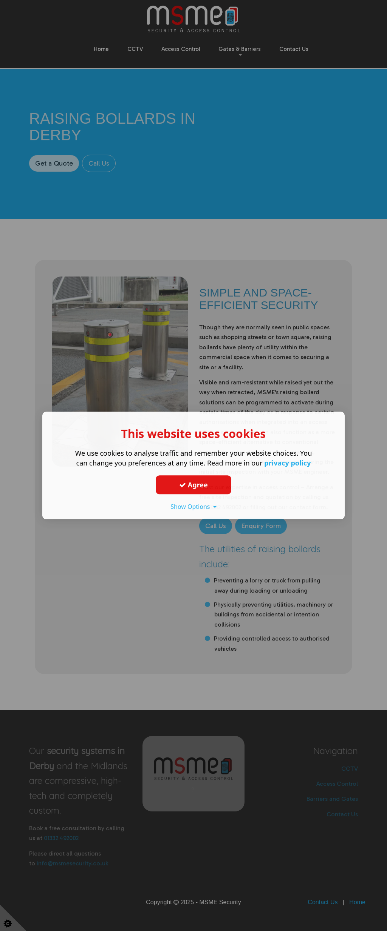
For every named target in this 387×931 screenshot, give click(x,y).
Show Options (193, 506)
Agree (193, 484)
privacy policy (287, 462)
